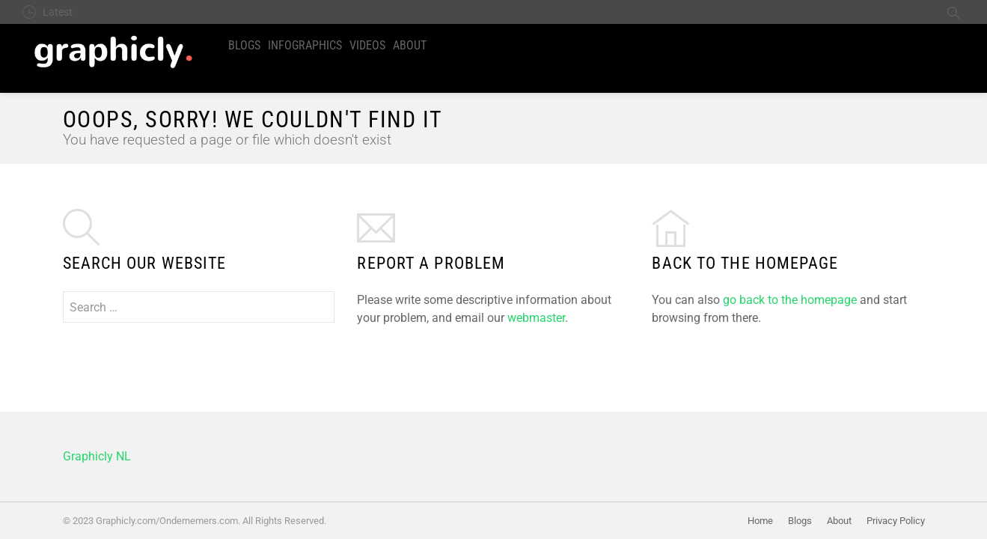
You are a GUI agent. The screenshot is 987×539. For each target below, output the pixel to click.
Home (760, 520)
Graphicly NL (97, 456)
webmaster (536, 318)
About (410, 45)
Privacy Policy (896, 520)
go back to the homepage (790, 300)
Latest (58, 12)
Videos (367, 45)
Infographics (305, 45)
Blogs (244, 45)
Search (953, 12)
